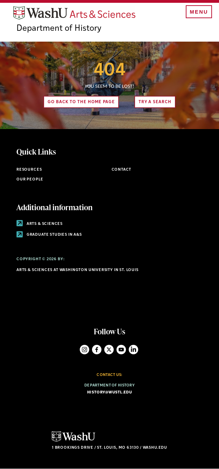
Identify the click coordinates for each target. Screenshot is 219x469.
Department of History (58, 28)
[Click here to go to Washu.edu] (73, 441)
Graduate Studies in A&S (49, 235)
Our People (29, 180)
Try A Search (155, 102)
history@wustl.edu (109, 393)
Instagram (84, 349)
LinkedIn (133, 349)
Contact (122, 170)
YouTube (121, 349)
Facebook (96, 349)
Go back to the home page (81, 102)
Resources (29, 170)
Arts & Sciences (39, 224)
